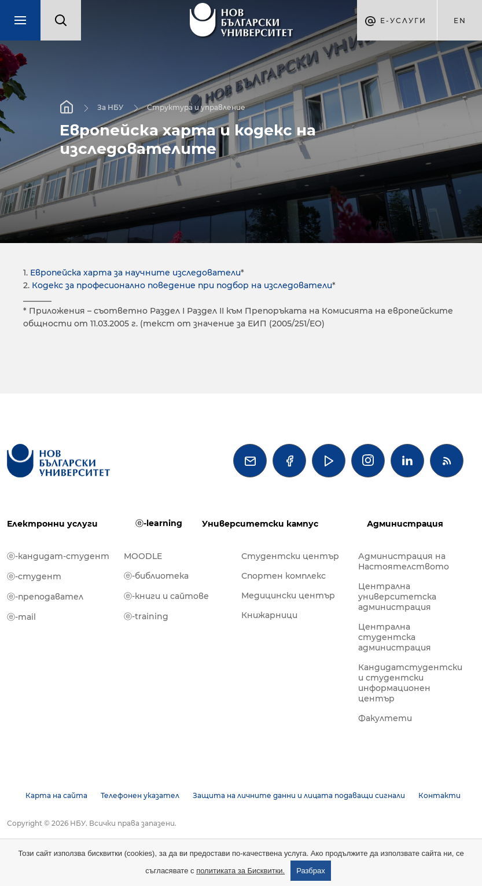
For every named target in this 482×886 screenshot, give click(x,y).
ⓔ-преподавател (45, 596)
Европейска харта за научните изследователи (135, 272)
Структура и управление (196, 107)
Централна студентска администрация (394, 637)
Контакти (439, 795)
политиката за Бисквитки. (240, 870)
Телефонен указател (140, 795)
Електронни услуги (52, 524)
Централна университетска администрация (397, 596)
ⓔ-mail (21, 617)
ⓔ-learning (158, 523)
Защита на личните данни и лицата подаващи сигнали (299, 795)
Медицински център (288, 595)
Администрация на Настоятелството (403, 561)
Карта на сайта (56, 795)
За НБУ (110, 107)
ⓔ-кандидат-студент (58, 556)
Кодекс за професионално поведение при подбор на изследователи (182, 285)
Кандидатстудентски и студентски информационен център (410, 683)
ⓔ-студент (34, 576)
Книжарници (269, 615)
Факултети (385, 718)
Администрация (405, 524)
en (460, 20)
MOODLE (143, 556)
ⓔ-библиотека (156, 576)
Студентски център (290, 556)
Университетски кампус (260, 524)
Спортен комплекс (283, 576)
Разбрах (310, 870)
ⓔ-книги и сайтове (166, 596)
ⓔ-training (146, 616)
